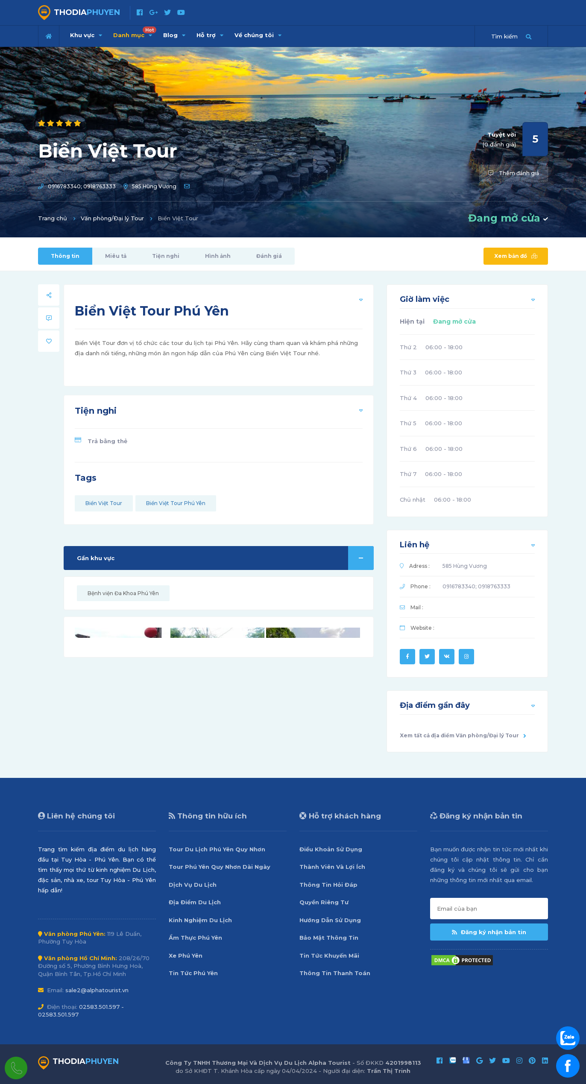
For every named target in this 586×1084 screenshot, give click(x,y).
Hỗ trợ (209, 35)
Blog (174, 35)
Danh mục (134, 32)
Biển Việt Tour (103, 503)
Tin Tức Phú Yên (193, 973)
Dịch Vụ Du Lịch (193, 884)
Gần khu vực (225, 558)
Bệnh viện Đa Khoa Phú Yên (123, 593)
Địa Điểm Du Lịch (195, 902)
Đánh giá (269, 256)
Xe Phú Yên (185, 955)
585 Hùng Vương (154, 186)
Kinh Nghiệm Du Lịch (200, 920)
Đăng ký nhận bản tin (489, 932)
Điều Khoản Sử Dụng (330, 849)
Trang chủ (52, 218)
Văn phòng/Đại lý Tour (112, 218)
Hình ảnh (218, 256)
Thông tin (65, 256)
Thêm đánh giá (513, 173)
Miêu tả (115, 256)
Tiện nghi (165, 256)
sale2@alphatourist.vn (97, 990)
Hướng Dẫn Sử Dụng (330, 920)
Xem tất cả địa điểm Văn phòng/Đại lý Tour (463, 735)
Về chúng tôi (257, 35)
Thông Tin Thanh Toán (334, 973)
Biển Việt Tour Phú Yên (175, 503)
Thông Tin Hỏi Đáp (328, 884)
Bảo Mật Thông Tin (328, 937)
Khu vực (86, 35)
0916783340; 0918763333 (82, 186)
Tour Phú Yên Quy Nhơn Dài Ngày (219, 866)
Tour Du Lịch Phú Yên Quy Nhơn (217, 849)
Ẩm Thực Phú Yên (195, 937)
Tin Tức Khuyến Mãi (329, 955)
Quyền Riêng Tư (324, 902)
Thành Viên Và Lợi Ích (332, 866)
